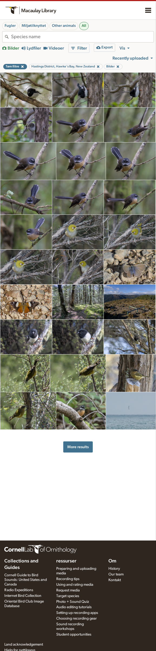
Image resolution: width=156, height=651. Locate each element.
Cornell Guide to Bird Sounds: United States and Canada (25, 579)
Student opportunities (73, 634)
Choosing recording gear (76, 618)
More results (78, 447)
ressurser (66, 561)
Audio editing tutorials (74, 607)
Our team (116, 574)
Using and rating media (74, 585)
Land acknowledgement (23, 644)
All (84, 26)
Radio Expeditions (18, 590)
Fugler (10, 26)
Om (112, 561)
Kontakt (114, 580)
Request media (68, 590)
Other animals (64, 26)
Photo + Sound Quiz (72, 602)
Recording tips (67, 579)
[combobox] (82, 36)
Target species (67, 596)
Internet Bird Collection (22, 596)
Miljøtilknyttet (34, 26)
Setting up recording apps (77, 613)
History (114, 569)
